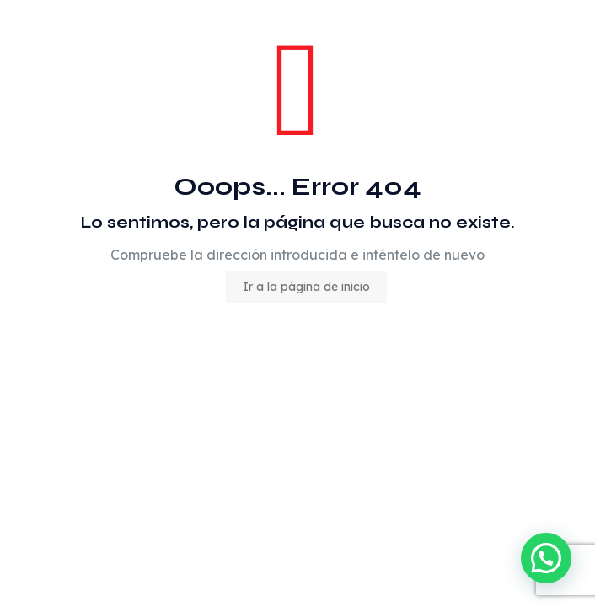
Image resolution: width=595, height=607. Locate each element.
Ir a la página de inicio (306, 286)
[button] (546, 558)
